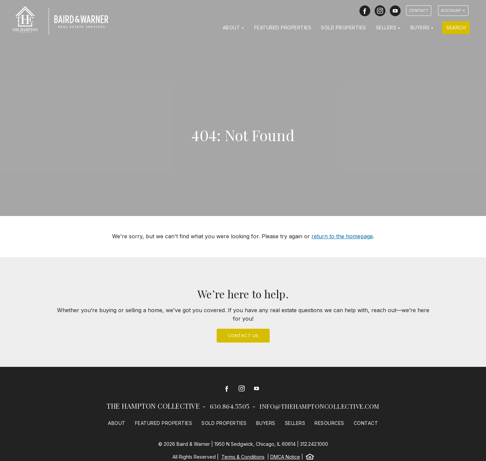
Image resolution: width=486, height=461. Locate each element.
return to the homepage (342, 236)
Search (456, 27)
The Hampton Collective (153, 405)
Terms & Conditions (243, 457)
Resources (329, 423)
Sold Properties (343, 27)
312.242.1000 (314, 444)
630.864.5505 (230, 406)
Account (451, 10)
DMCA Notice (285, 457)
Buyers (420, 27)
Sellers (386, 27)
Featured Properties (283, 27)
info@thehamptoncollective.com (319, 406)
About (231, 27)
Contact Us (243, 335)
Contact (419, 10)
